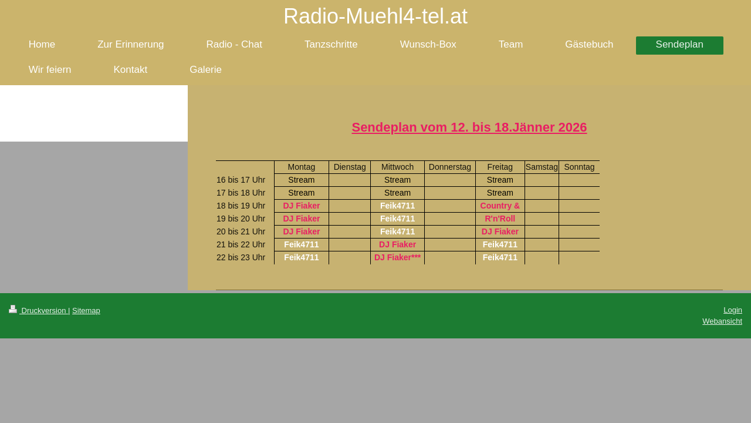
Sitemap (86, 310)
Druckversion (38, 310)
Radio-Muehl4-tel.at (375, 16)
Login (732, 310)
